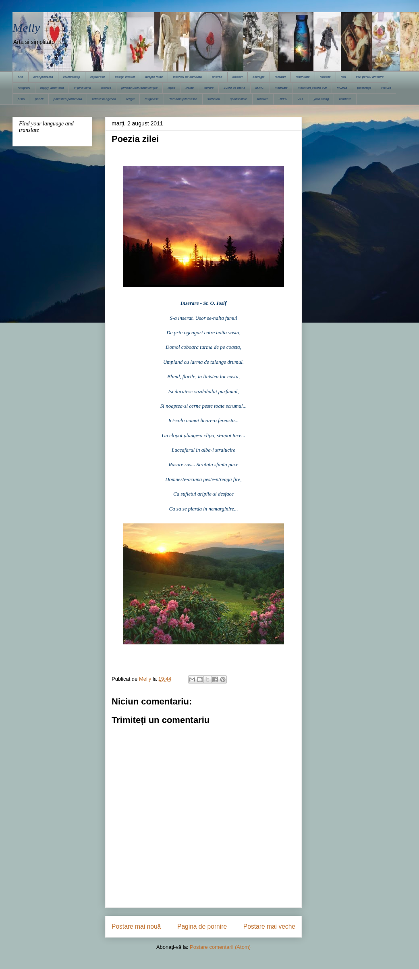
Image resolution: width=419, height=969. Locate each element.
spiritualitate (238, 99)
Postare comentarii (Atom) (220, 947)
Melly (26, 27)
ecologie (259, 77)
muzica (342, 88)
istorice (106, 88)
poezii (39, 99)
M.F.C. (260, 88)
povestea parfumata (68, 99)
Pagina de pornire (202, 926)
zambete (345, 99)
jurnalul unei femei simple (139, 88)
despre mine (154, 77)
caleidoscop (71, 77)
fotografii (24, 88)
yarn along (321, 99)
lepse (171, 88)
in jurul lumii (82, 88)
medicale (281, 88)
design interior (125, 77)
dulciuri (237, 77)
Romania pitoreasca (183, 99)
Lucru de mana (234, 88)
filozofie (325, 77)
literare (209, 88)
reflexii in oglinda (104, 99)
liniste (189, 88)
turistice (263, 99)
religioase (151, 99)
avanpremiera (43, 77)
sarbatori (213, 99)
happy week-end (52, 88)
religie (130, 99)
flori (343, 77)
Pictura (386, 88)
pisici (21, 99)
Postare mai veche (269, 926)
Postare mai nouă (136, 926)
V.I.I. (300, 99)
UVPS (282, 99)
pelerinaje (364, 88)
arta (20, 77)
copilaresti (97, 77)
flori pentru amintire (370, 77)
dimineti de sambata (187, 77)
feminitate (303, 77)
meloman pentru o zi (312, 88)
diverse (217, 77)
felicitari (280, 77)
